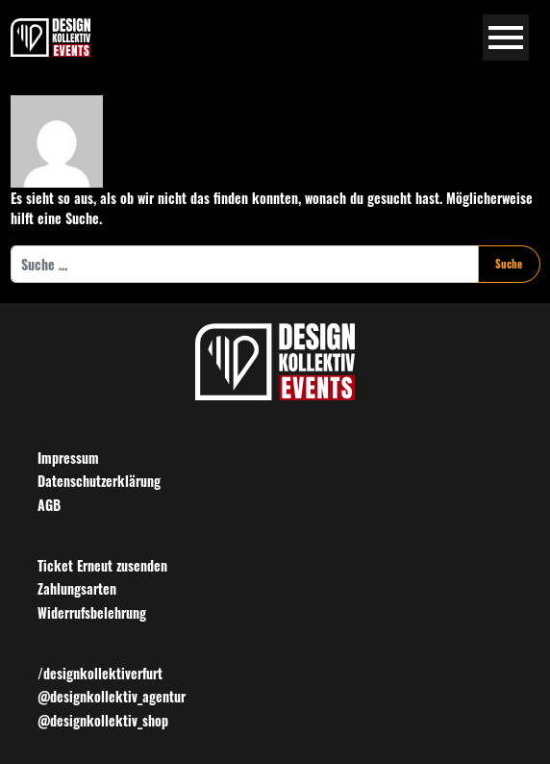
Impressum (68, 457)
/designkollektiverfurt (100, 673)
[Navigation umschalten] (506, 38)
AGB (49, 505)
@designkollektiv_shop (103, 720)
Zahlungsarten (77, 588)
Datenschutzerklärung (99, 481)
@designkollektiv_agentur (112, 696)
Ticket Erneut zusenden (102, 565)
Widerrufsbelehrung (92, 612)
